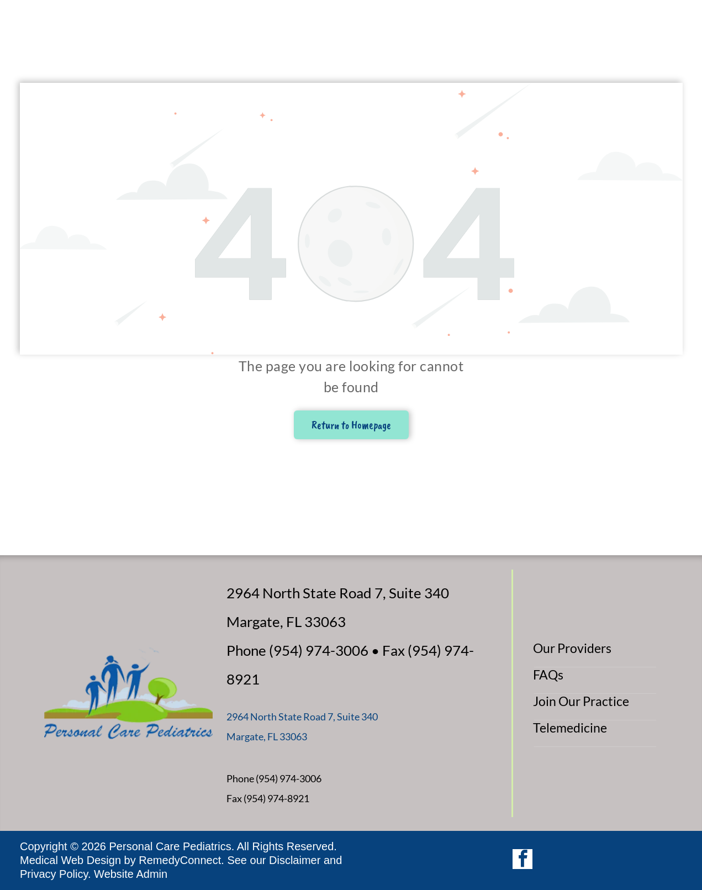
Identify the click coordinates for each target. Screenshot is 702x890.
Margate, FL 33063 (266, 736)
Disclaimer (294, 860)
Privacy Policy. (55, 874)
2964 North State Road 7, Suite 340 (302, 716)
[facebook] (522, 860)
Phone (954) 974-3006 (297, 650)
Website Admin (130, 874)
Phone (240, 778)
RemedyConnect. (181, 860)
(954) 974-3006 (288, 778)
